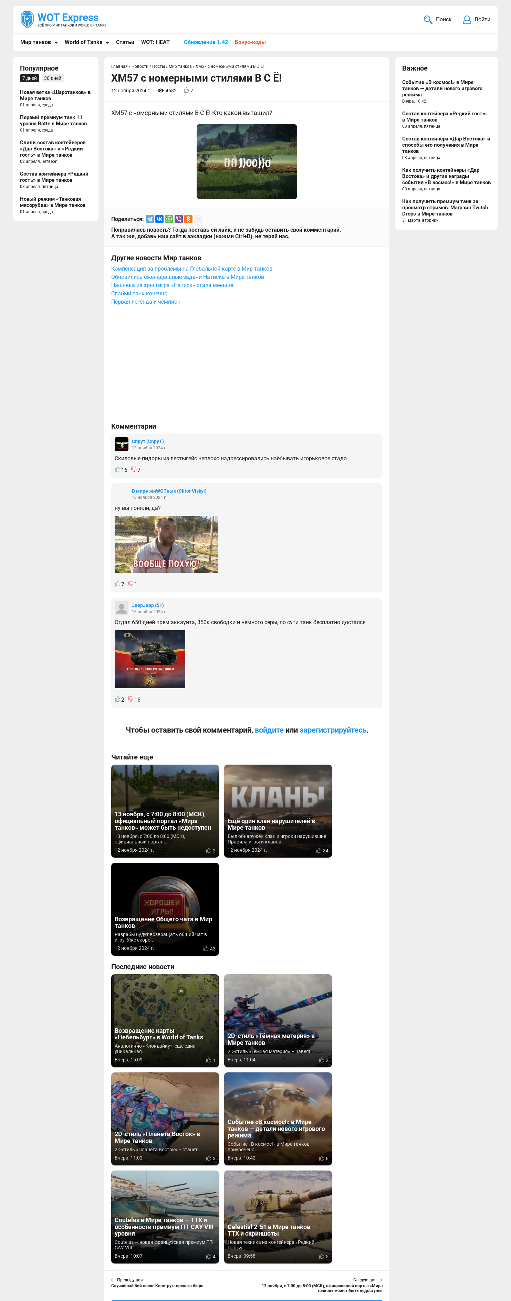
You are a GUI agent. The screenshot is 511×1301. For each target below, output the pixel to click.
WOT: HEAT (155, 42)
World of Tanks (83, 42)
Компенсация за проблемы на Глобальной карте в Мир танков (191, 268)
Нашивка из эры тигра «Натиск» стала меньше (172, 285)
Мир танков (35, 42)
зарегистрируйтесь (333, 730)
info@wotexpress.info (76, 1254)
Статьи (125, 42)
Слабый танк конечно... (141, 293)
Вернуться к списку (247, 1109)
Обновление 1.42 (206, 42)
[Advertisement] (247, 367)
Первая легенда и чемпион (145, 301)
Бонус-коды (250, 42)
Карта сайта (475, 1254)
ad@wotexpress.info (102, 1262)
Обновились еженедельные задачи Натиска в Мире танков (187, 277)
